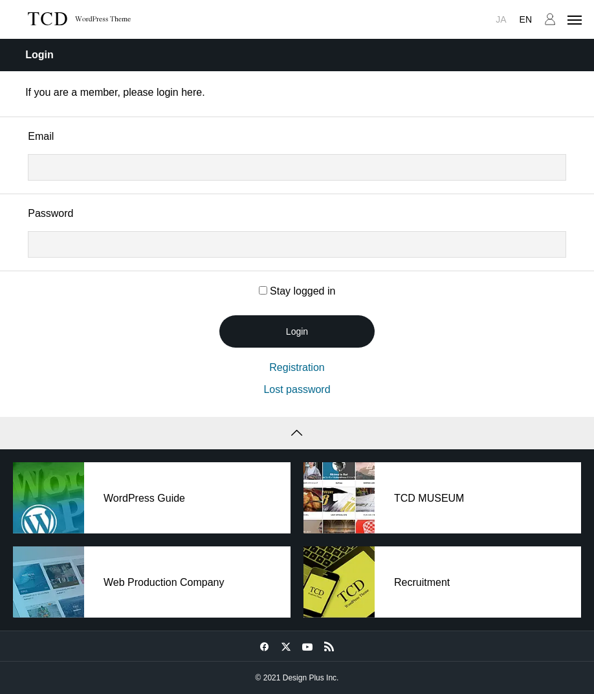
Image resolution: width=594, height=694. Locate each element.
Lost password (296, 389)
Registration (296, 367)
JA (501, 19)
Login (297, 331)
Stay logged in (297, 291)
